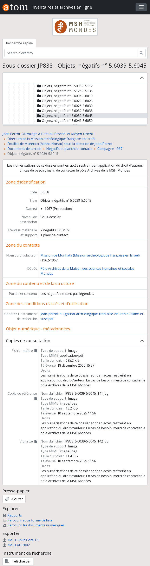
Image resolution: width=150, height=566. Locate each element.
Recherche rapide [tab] (19, 43)
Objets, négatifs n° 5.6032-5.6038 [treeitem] (65, 110)
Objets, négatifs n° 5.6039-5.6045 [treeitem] (65, 115)
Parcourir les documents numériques (33, 525)
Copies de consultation (28, 340)
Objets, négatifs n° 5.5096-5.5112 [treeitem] (65, 86)
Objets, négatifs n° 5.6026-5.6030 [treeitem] (65, 105)
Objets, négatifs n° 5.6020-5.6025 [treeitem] (65, 100)
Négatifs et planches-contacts (69, 148)
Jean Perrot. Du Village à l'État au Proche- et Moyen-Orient (47, 134)
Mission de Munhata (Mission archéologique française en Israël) (90, 255)
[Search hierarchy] (70, 53)
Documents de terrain (24, 148)
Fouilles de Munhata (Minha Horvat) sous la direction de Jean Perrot (59, 143)
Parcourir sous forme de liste (27, 520)
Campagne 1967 (109, 148)
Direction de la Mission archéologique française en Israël (51, 138)
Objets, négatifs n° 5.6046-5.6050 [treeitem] (65, 120)
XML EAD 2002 (16, 545)
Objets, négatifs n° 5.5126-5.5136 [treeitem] (65, 90)
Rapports (12, 515)
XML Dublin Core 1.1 (20, 540)
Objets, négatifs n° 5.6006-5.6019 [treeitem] (65, 95)
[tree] (75, 104)
